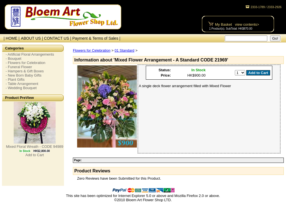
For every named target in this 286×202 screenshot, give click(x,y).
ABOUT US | (32, 38)
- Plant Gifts (15, 79)
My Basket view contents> (237, 24)
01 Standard (124, 50)
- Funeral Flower (19, 67)
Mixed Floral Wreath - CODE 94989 (34, 146)
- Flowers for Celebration (25, 63)
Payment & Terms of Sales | (96, 38)
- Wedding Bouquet (21, 88)
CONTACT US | (58, 38)
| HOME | (10, 38)
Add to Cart (34, 155)
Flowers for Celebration (91, 50)
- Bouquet (13, 58)
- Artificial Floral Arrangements (30, 54)
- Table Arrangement (22, 84)
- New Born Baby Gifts (24, 75)
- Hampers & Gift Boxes (25, 71)
